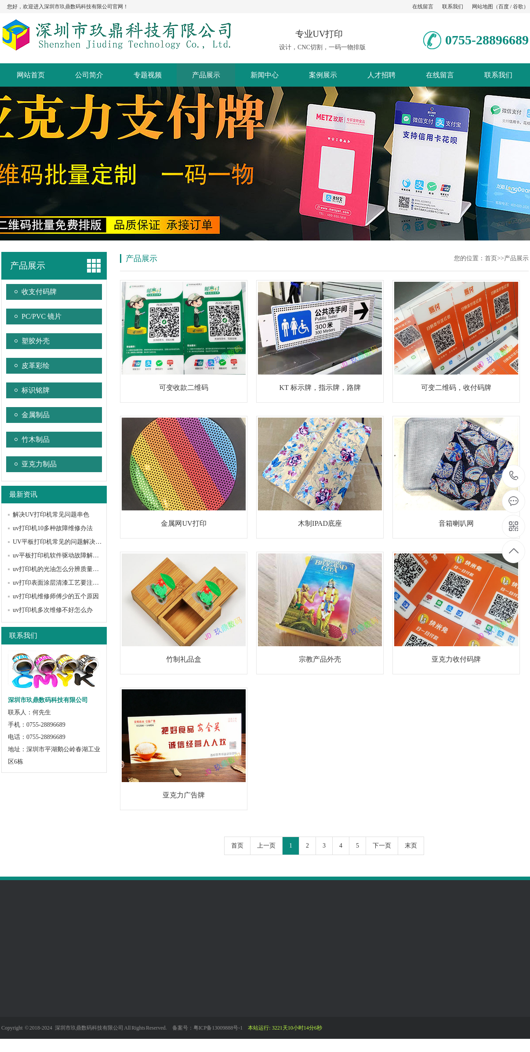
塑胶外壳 (36, 341)
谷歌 (518, 7)
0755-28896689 (514, 476)
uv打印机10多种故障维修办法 (53, 528)
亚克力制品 (39, 464)
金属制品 (36, 415)
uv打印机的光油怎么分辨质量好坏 (59, 569)
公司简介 (89, 75)
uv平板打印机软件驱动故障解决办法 (62, 555)
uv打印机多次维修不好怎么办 (53, 610)
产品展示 (206, 75)
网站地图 (482, 7)
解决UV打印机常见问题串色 (51, 514)
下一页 (382, 845)
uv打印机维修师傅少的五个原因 (56, 596)
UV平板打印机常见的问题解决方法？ (63, 542)
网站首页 (31, 75)
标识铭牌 (36, 390)
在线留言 (422, 7)
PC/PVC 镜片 (42, 316)
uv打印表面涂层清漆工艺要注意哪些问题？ (71, 582)
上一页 (266, 845)
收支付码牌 (39, 291)
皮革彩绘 (36, 365)
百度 (503, 7)
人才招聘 (381, 75)
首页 (491, 258)
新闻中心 (264, 75)
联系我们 (452, 7)
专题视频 (148, 75)
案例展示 (323, 75)
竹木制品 (36, 439)
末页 (411, 845)
